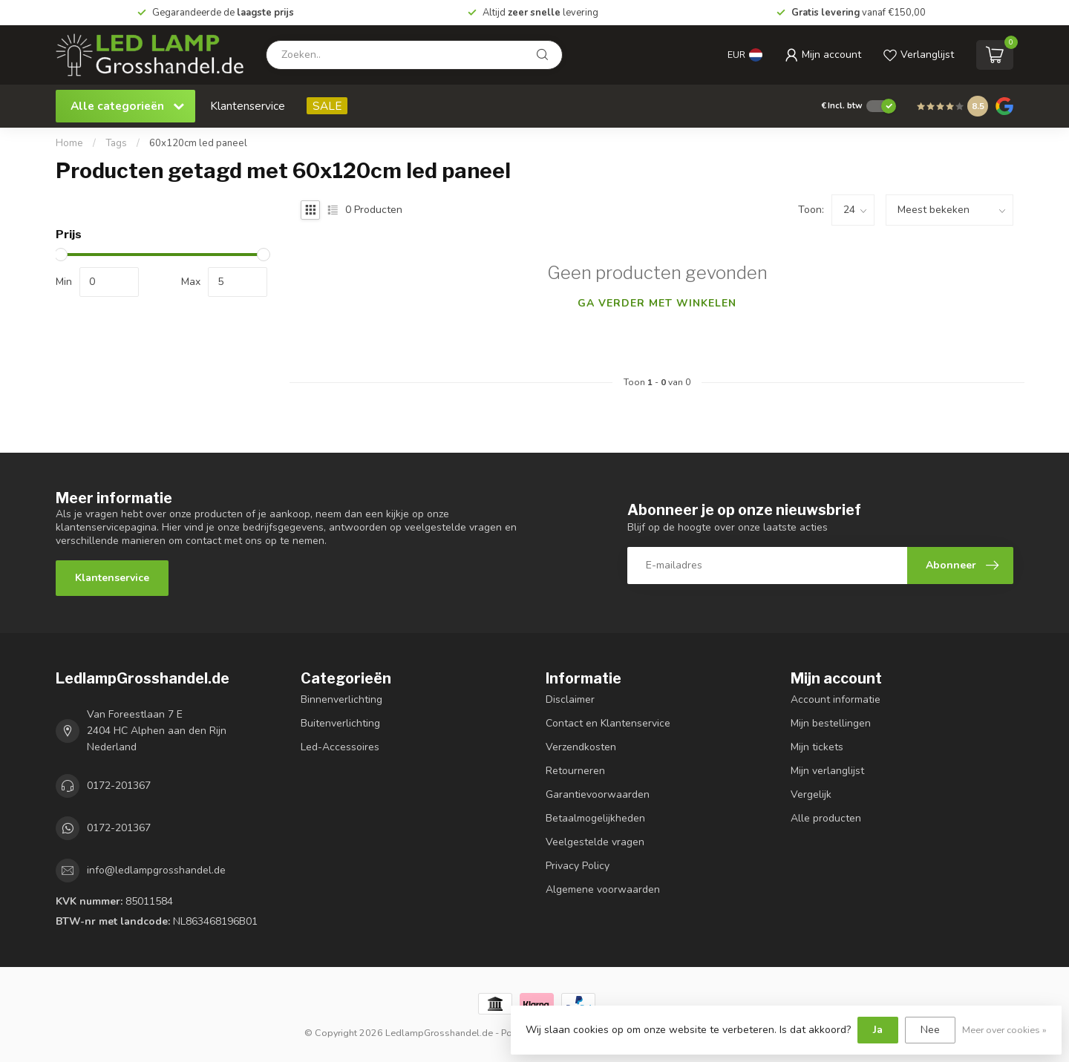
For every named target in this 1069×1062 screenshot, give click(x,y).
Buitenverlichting (340, 723)
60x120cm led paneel (198, 143)
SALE (327, 106)
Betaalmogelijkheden (595, 818)
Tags (116, 143)
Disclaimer (570, 699)
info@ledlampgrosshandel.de (156, 870)
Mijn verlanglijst (827, 771)
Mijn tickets (817, 747)
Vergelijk (811, 794)
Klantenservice (247, 106)
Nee (930, 1030)
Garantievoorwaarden (598, 794)
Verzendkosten (581, 747)
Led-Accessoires (340, 747)
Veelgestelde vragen (595, 842)
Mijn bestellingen (831, 723)
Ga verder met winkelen (657, 303)
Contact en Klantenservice (608, 723)
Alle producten (826, 818)
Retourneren (575, 771)
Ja (878, 1030)
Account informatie (835, 699)
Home (69, 143)
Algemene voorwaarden (603, 889)
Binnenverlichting (341, 699)
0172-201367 (119, 786)
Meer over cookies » (1004, 1029)
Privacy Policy (577, 866)
